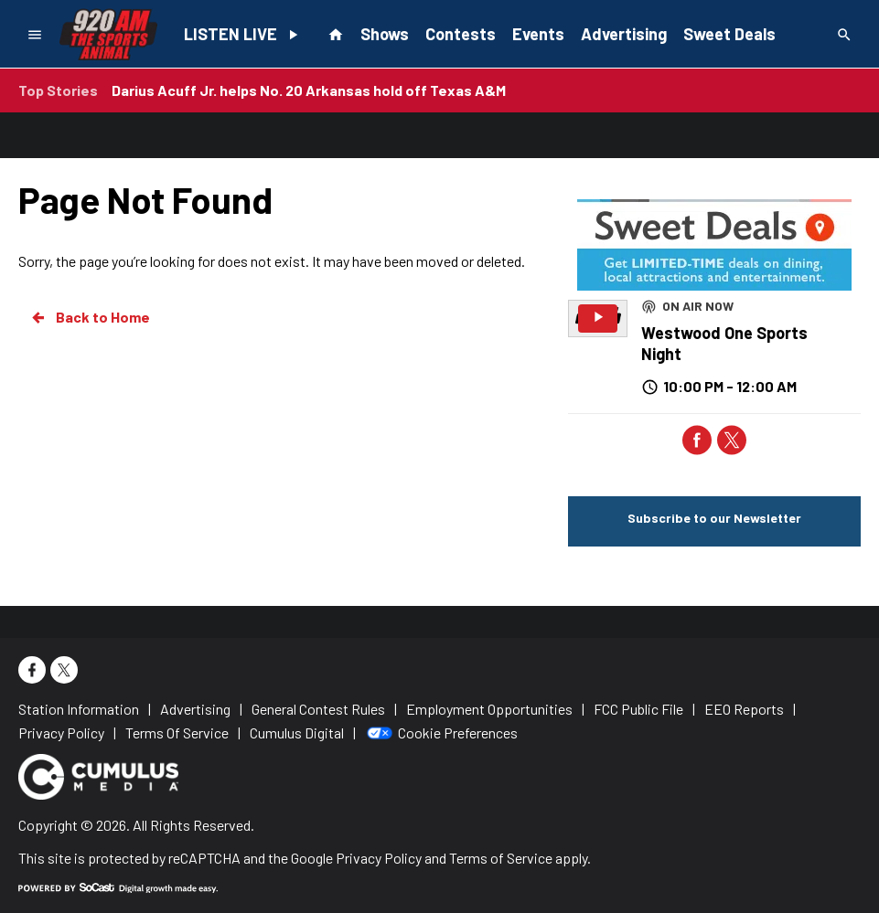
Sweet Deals (729, 34)
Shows (384, 34)
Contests (460, 34)
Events (538, 34)
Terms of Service (500, 857)
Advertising (624, 34)
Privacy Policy (379, 857)
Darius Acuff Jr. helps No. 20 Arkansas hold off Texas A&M (309, 90)
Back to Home (89, 317)
